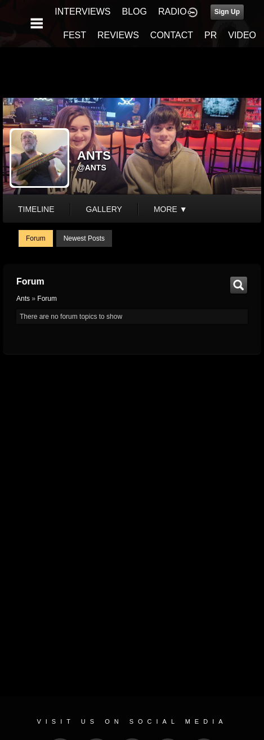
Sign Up (227, 12)
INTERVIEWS (82, 11)
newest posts (84, 238)
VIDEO (242, 35)
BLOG (134, 11)
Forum (36, 238)
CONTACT (171, 35)
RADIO (172, 11)
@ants (91, 167)
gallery (104, 209)
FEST (74, 35)
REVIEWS (118, 35)
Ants (23, 299)
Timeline (36, 209)
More (170, 209)
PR (210, 35)
